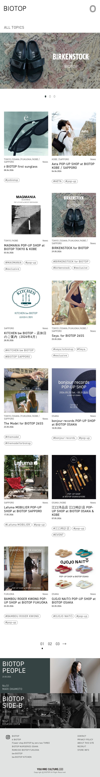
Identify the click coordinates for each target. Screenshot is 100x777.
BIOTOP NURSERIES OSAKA (25, 746)
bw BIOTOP (17, 753)
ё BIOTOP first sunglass (21, 166)
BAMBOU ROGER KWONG (23, 616)
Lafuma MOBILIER (18, 525)
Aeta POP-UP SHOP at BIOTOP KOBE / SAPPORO (73, 166)
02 (50, 643)
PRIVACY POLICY (85, 739)
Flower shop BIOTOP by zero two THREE (31, 743)
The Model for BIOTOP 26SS (23, 423)
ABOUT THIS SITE (85, 743)
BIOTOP (15, 736)
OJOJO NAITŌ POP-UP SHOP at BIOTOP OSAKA (74, 601)
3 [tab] (54, 96)
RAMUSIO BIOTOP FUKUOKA (25, 750)
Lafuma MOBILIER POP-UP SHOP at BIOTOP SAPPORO (23, 509)
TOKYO (7, 159)
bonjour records (65, 438)
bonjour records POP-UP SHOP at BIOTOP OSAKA (73, 423)
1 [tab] (45, 96)
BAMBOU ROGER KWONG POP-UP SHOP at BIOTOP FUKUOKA (26, 601)
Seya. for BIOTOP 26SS (68, 336)
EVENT (59, 535)
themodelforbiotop (19, 443)
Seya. (82, 349)
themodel (13, 437)
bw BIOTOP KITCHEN (22, 757)
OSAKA (15, 159)
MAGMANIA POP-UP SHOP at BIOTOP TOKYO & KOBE (24, 247)
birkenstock (62, 268)
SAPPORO (9, 161)
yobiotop (12, 180)
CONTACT (81, 736)
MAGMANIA (14, 262)
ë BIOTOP (16, 739)
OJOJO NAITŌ (64, 616)
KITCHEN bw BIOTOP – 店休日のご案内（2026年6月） (25, 335)
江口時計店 (62, 528)
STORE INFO (83, 750)
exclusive (13, 269)
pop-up (71, 181)
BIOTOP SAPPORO (18, 357)
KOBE (35, 159)
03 (58, 643)
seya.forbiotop (64, 349)
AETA (58, 181)
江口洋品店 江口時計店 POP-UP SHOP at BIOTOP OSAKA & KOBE (73, 511)
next (64, 644)
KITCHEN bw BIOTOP (20, 350)
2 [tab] (50, 96)
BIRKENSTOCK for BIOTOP (70, 248)
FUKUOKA (26, 159)
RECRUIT (81, 746)
